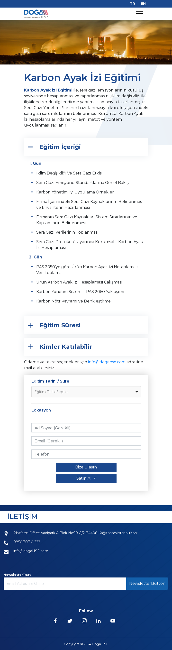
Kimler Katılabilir (65, 346)
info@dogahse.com (107, 362)
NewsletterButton (147, 583)
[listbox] (86, 391)
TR (132, 3)
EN (143, 3)
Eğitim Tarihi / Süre (50, 381)
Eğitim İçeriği (60, 146)
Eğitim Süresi (60, 325)
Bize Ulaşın (86, 467)
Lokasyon (41, 410)
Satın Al (84, 478)
